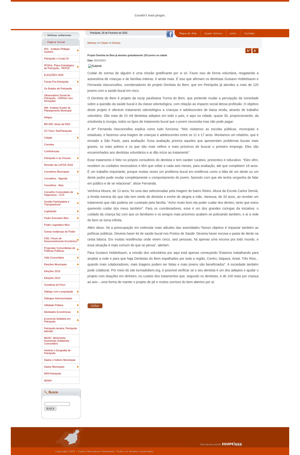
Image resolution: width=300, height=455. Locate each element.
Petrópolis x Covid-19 (56, 58)
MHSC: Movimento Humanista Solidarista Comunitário (56, 341)
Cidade (48, 137)
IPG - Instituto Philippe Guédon (57, 50)
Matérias (91, 43)
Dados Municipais (54, 366)
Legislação (50, 211)
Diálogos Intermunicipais (58, 298)
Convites (49, 144)
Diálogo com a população (58, 291)
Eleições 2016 (52, 271)
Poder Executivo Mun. (56, 218)
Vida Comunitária (54, 257)
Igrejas (48, 380)
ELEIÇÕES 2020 (54, 75)
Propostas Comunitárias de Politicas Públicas (59, 249)
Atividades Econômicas (57, 312)
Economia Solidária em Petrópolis (57, 320)
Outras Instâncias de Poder (59, 231)
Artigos (48, 117)
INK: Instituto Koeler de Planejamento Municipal (57, 109)
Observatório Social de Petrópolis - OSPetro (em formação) (58, 98)
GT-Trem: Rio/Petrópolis (58, 130)
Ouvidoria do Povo (54, 284)
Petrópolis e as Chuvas (57, 158)
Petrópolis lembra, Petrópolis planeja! (60, 330)
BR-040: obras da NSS (57, 124)
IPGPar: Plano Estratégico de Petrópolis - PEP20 (59, 67)
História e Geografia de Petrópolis (57, 352)
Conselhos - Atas (54, 185)
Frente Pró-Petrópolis (56, 81)
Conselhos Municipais (56, 171)
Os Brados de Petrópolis (58, 88)
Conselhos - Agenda (55, 178)
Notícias (116, 43)
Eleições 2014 (52, 278)
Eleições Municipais (55, 264)
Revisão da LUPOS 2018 (58, 164)
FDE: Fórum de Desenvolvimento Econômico (60, 240)
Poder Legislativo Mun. (57, 224)
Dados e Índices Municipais (59, 360)
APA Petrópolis (52, 373)
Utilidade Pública (53, 305)
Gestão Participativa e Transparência (56, 203)
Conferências (51, 151)
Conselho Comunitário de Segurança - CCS (58, 193)
